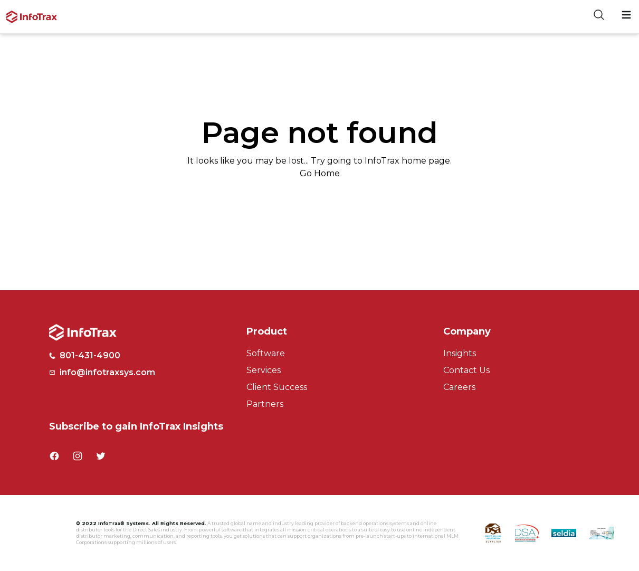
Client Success (276, 387)
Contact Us (466, 370)
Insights (459, 353)
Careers (459, 387)
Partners (264, 404)
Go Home (320, 173)
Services (263, 370)
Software (265, 353)
